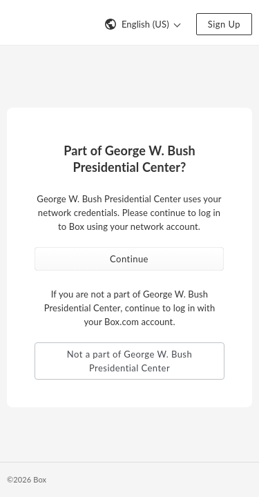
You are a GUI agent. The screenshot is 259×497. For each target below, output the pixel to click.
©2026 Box (26, 479)
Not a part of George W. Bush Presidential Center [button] (129, 361)
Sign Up (224, 24)
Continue (129, 258)
